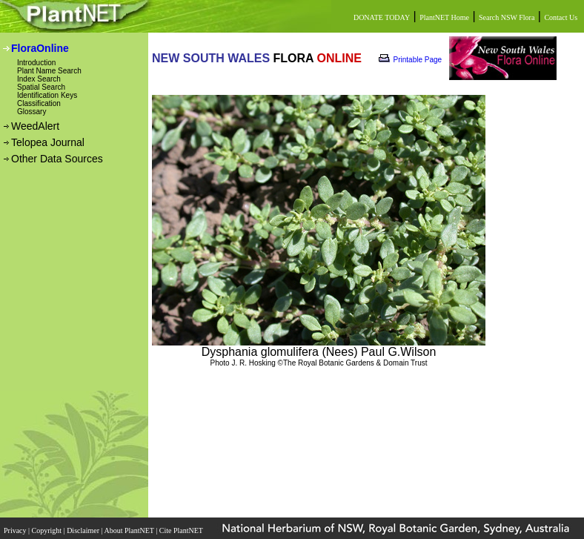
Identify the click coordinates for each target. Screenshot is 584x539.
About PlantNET (130, 530)
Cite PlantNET (182, 530)
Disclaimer (84, 530)
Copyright (48, 530)
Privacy (16, 530)
